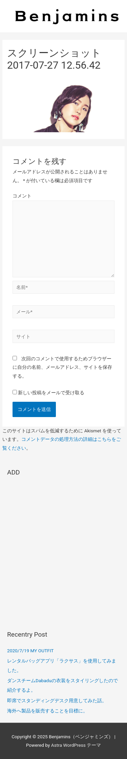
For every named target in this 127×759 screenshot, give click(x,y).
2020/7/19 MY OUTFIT (30, 650)
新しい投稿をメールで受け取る (51, 392)
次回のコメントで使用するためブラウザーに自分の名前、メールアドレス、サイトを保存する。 (62, 367)
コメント (22, 196)
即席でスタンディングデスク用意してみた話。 (57, 700)
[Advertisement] (63, 550)
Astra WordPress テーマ (76, 745)
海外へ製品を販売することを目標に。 (47, 710)
